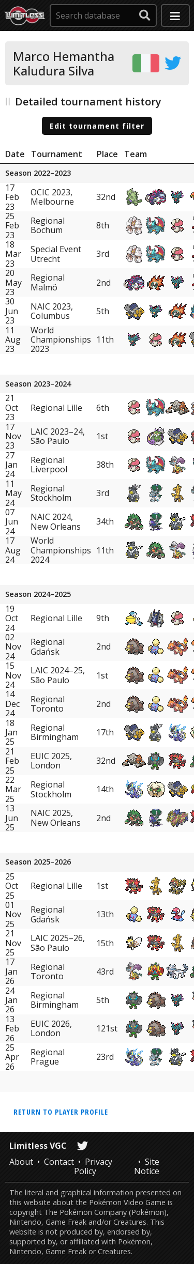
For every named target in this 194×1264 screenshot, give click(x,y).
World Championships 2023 (61, 340)
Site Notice (146, 1166)
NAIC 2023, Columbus (52, 311)
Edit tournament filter (97, 126)
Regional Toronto (48, 703)
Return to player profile (60, 1112)
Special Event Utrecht (56, 253)
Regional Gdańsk (48, 646)
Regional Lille (56, 407)
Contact (59, 1161)
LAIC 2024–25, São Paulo (58, 675)
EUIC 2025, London (51, 760)
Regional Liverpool (49, 464)
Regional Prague (48, 1056)
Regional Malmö (48, 282)
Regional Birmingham (55, 732)
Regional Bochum (48, 225)
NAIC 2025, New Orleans (56, 817)
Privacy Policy (93, 1166)
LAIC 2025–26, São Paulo (58, 942)
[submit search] (145, 15)
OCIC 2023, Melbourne (52, 197)
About (21, 1161)
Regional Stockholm (51, 493)
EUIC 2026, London (51, 1028)
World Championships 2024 (61, 550)
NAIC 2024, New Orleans (56, 521)
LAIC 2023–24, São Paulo (58, 436)
